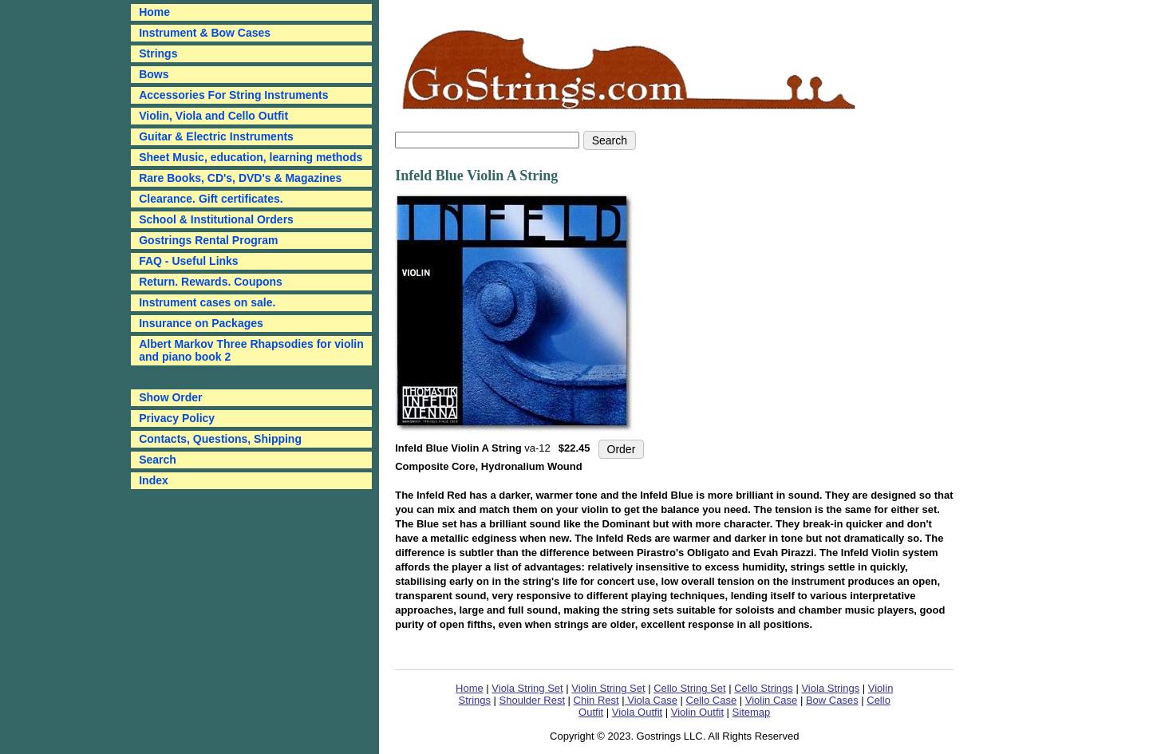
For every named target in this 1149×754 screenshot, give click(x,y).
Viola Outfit (637, 712)
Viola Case (651, 700)
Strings (158, 53)
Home (470, 688)
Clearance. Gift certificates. (211, 198)
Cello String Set (689, 688)
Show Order (170, 397)
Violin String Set (608, 688)
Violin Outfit (697, 712)
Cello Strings (763, 688)
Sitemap (751, 712)
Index (153, 480)
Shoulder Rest (532, 700)
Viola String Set (527, 688)
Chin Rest (596, 700)
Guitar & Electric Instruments (216, 136)
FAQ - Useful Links (188, 261)
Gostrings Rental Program (208, 240)
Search (157, 459)
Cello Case (711, 700)
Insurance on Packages (201, 323)
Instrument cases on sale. (207, 302)
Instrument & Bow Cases (204, 32)
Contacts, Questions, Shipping (220, 438)
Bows (153, 74)
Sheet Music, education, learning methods (250, 157)
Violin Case (771, 700)
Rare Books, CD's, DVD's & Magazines (240, 178)
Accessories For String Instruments (233, 95)
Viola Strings (830, 688)
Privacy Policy (177, 418)
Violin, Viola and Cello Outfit (213, 115)
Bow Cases (832, 700)
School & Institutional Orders (216, 219)
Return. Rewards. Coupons (210, 281)
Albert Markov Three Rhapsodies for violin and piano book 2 (251, 350)
